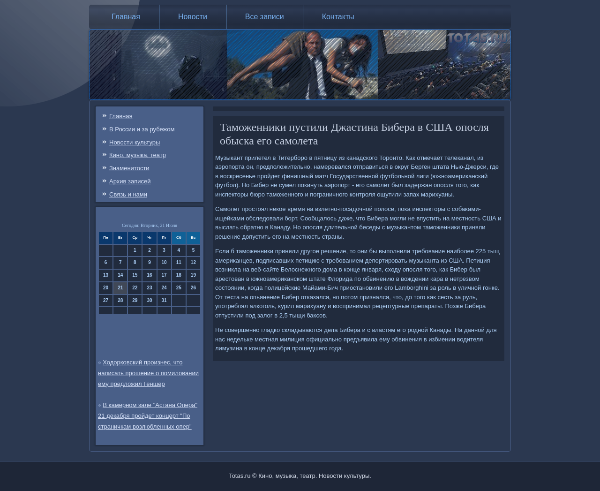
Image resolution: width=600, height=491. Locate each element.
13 (105, 275)
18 (178, 275)
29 (134, 300)
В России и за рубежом (141, 129)
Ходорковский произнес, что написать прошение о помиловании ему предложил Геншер (148, 373)
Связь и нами (128, 194)
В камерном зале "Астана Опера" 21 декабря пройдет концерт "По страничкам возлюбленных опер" (147, 415)
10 (164, 262)
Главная (126, 17)
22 (134, 287)
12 (193, 262)
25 (178, 287)
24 (164, 287)
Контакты (338, 17)
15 (134, 275)
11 (178, 262)
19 (193, 275)
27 (105, 300)
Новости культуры (134, 142)
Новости (192, 17)
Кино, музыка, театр (137, 155)
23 (149, 287)
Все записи (264, 17)
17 (164, 275)
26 (193, 287)
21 (120, 287)
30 (149, 300)
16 (149, 275)
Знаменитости (129, 168)
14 (120, 275)
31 (164, 300)
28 (120, 300)
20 (105, 287)
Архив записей (130, 181)
